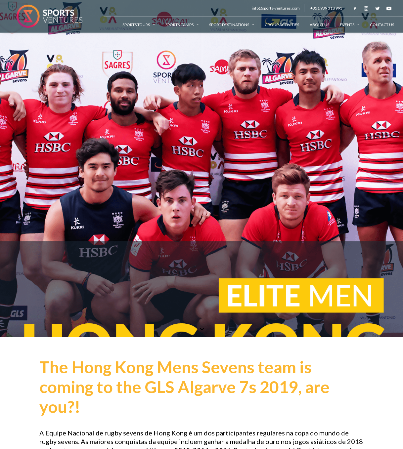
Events (349, 24)
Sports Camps (182, 24)
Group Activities (282, 24)
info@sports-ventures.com (276, 8)
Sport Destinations (231, 24)
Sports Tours (138, 24)
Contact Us (382, 24)
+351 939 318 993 (326, 8)
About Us (319, 24)
